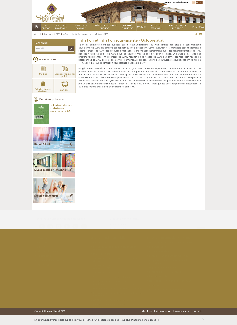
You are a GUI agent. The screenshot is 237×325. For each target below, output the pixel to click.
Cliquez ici (153, 320)
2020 (57, 34)
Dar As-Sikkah (42, 144)
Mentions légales (163, 311)
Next (72, 122)
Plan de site (147, 311)
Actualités (48, 34)
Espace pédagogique (46, 195)
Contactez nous (182, 311)
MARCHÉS (142, 27)
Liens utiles (197, 311)
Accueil (37, 34)
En (197, 2)
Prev (71, 122)
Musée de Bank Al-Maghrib (50, 169)
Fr (194, 2)
